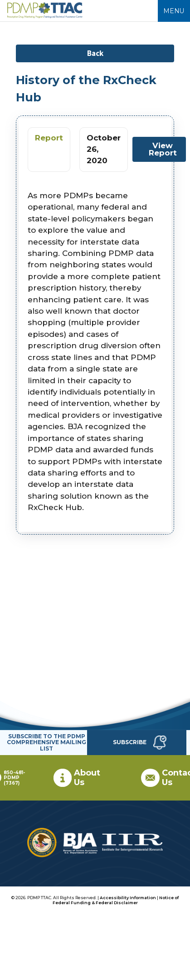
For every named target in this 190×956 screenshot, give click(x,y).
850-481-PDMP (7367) (14, 778)
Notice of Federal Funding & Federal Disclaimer (116, 900)
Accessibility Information (128, 897)
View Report (163, 149)
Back (95, 53)
